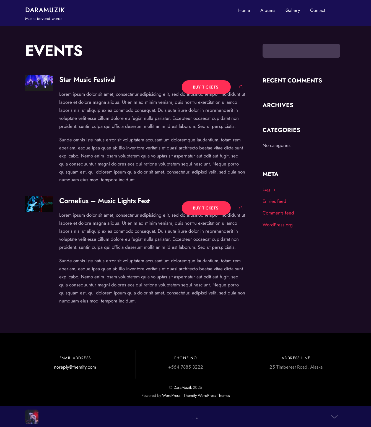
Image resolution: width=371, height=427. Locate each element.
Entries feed (274, 201)
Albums (267, 10)
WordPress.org (278, 224)
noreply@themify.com (75, 367)
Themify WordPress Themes (207, 395)
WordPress (171, 395)
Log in (269, 189)
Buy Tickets (206, 87)
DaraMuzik (182, 387)
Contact (317, 10)
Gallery (293, 10)
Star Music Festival (87, 79)
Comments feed (278, 212)
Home (244, 10)
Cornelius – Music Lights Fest (104, 201)
